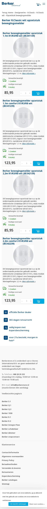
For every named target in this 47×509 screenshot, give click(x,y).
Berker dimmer (8, 433)
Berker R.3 (6, 421)
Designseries (20, 12)
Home (10, 12)
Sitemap (5, 484)
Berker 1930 (7, 413)
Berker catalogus (9, 480)
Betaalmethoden (9, 464)
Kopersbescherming (11, 476)
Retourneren (7, 472)
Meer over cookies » (36, 504)
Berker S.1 (6, 401)
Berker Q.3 (6, 409)
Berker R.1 (6, 417)
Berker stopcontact (11, 437)
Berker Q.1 (6, 405)
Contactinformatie (10, 452)
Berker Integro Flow (11, 425)
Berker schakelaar (10, 429)
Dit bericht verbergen (18, 504)
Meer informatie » (28, 73)
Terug (4, 12)
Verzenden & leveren (11, 468)
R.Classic (31, 12)
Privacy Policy (8, 460)
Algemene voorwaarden (12, 456)
